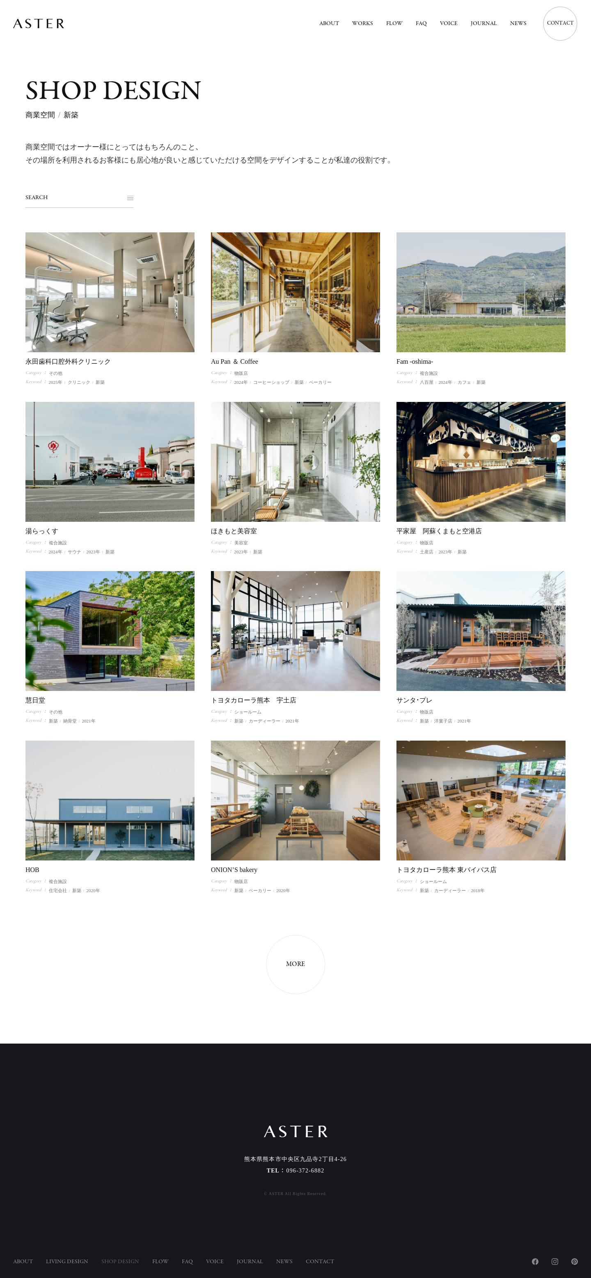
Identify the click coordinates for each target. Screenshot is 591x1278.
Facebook (535, 1261)
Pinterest (574, 1261)
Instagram (555, 1261)
